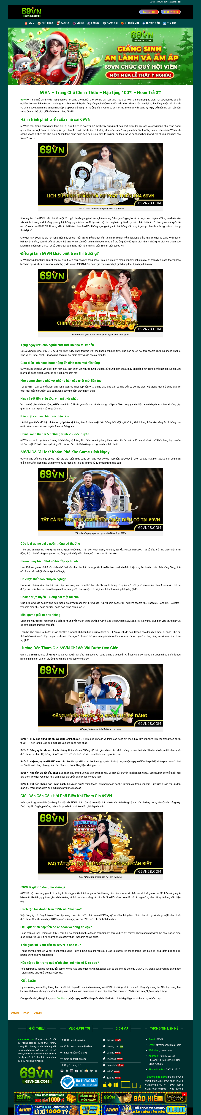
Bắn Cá (93, 23)
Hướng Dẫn (151, 23)
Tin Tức (170, 23)
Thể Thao (45, 23)
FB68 (26, 1013)
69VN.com (62, 998)
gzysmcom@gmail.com (168, 1044)
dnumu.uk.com (26, 1039)
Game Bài (110, 23)
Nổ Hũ (78, 23)
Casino (63, 23)
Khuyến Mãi (130, 23)
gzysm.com (165, 1050)
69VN (29, 23)
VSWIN (15, 1013)
